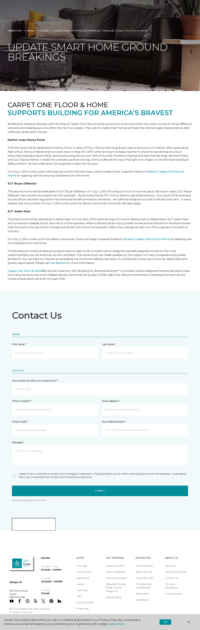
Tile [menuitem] (79, 596)
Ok (165, 621)
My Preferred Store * (114, 422)
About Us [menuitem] (170, 565)
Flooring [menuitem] (81, 565)
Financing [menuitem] (82, 608)
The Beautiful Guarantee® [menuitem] (144, 586)
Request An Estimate (165, 16)
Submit (100, 490)
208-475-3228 (38, 5)
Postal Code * (19, 422)
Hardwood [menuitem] (83, 578)
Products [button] (18, 20)
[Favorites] (138, 26)
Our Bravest (58, 263)
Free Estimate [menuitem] (85, 602)
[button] (131, 26)
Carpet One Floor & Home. (34, 608)
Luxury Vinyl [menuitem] (84, 571)
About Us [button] (60, 20)
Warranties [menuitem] (142, 593)
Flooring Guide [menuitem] (144, 578)
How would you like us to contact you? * (35, 381)
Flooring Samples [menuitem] (116, 578)
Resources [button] (39, 20)
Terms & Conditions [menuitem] (171, 586)
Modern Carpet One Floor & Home (147, 239)
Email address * (111, 401)
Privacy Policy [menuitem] (173, 593)
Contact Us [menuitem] (171, 578)
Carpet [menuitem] (81, 584)
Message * (18, 442)
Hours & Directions (140, 16)
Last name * (109, 344)
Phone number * (21, 401)
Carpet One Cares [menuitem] (175, 571)
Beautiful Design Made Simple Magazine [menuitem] (116, 588)
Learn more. (117, 624)
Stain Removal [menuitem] (144, 565)
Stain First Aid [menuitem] (144, 571)
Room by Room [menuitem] (115, 565)
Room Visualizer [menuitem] (115, 571)
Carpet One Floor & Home (25, 270)
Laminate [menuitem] (82, 590)
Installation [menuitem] (142, 599)
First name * (19, 344)
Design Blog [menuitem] (113, 597)
